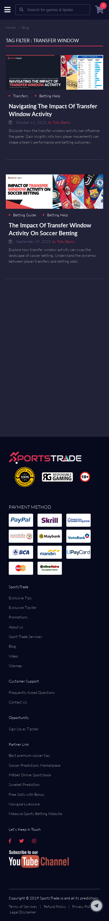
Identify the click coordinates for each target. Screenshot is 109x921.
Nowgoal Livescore (24, 804)
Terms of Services (23, 906)
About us (16, 627)
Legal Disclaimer (23, 912)
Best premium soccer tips (29, 755)
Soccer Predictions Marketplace (34, 765)
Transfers (20, 96)
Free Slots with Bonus (26, 794)
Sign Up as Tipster (24, 728)
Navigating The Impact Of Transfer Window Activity (53, 110)
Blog (25, 27)
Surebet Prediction (24, 784)
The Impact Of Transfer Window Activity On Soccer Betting (50, 229)
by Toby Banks (59, 122)
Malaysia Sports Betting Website (35, 813)
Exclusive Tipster (23, 607)
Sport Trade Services (25, 636)
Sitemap (15, 665)
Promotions (18, 617)
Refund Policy (55, 906)
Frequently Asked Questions (32, 692)
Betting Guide (24, 215)
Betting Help (49, 96)
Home (11, 27)
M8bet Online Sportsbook (30, 774)
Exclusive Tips (20, 597)
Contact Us (18, 702)
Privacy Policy (83, 906)
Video (13, 656)
